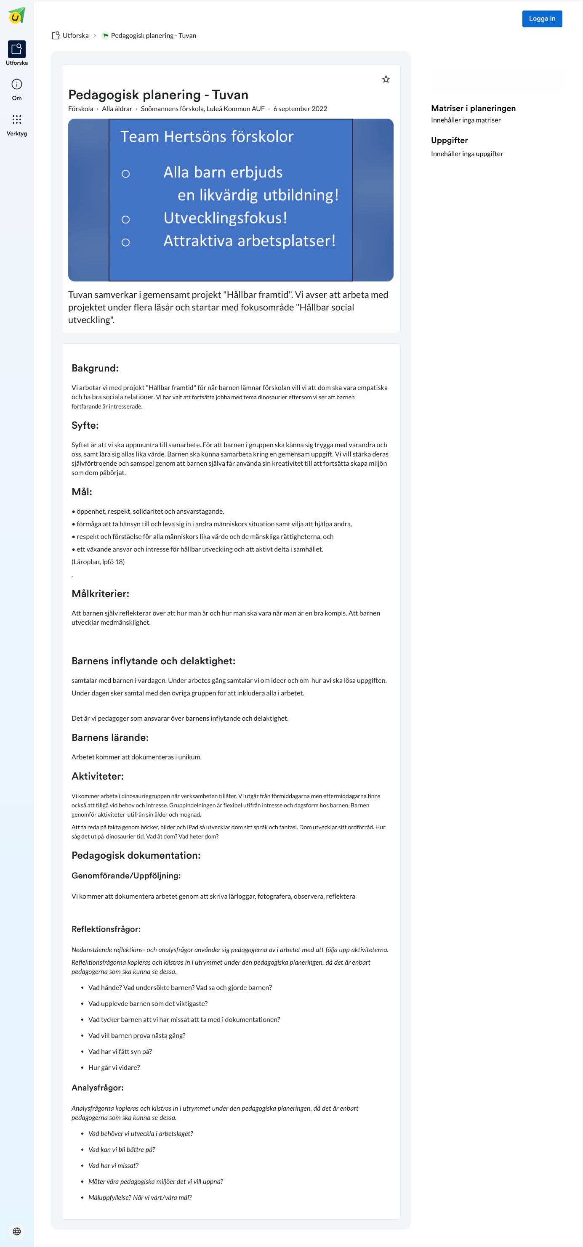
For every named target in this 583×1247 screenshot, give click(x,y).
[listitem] (17, 53)
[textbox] (230, 782)
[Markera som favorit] (386, 79)
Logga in (542, 19)
